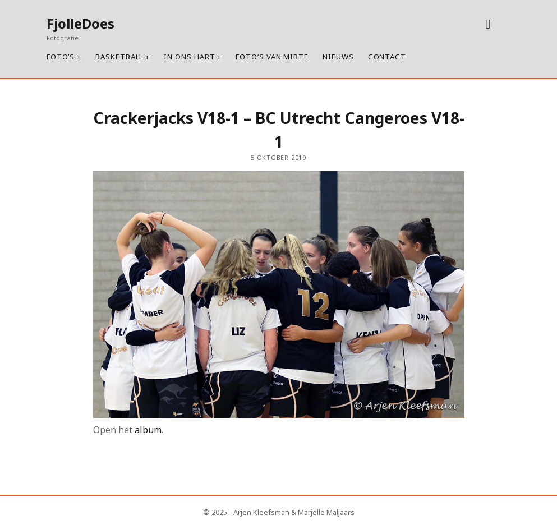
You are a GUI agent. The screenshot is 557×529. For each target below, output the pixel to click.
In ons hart (189, 57)
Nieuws (338, 57)
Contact (387, 57)
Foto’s (61, 57)
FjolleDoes (80, 23)
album (148, 430)
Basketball (119, 57)
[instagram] (487, 23)
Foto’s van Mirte (272, 57)
